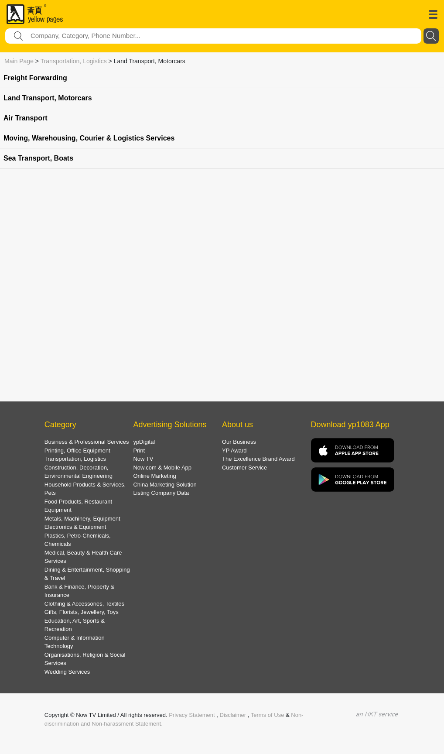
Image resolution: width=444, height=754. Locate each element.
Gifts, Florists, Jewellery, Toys (81, 612)
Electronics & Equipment (75, 527)
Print (139, 450)
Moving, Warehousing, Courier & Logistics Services (88, 138)
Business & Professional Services (86, 442)
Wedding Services (67, 671)
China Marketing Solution (164, 484)
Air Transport (25, 118)
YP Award (234, 450)
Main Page (19, 61)
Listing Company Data (161, 493)
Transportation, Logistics (74, 61)
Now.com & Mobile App (162, 467)
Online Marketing (154, 476)
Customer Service (244, 467)
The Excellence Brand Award (258, 459)
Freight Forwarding (35, 78)
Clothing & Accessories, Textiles (84, 603)
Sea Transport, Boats (38, 158)
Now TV (143, 459)
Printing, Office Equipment (77, 450)
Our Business (239, 442)
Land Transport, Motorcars (47, 98)
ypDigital (144, 442)
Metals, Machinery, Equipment (82, 518)
